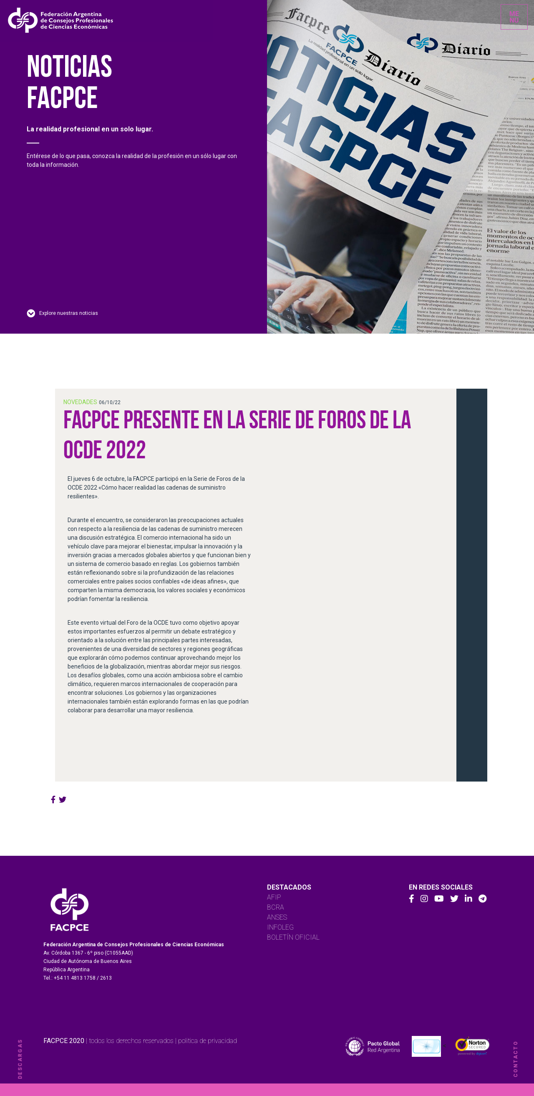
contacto (516, 1059)
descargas (20, 1059)
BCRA (275, 907)
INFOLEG (280, 927)
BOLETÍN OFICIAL (293, 937)
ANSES (277, 917)
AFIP (274, 897)
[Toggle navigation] (514, 17)
